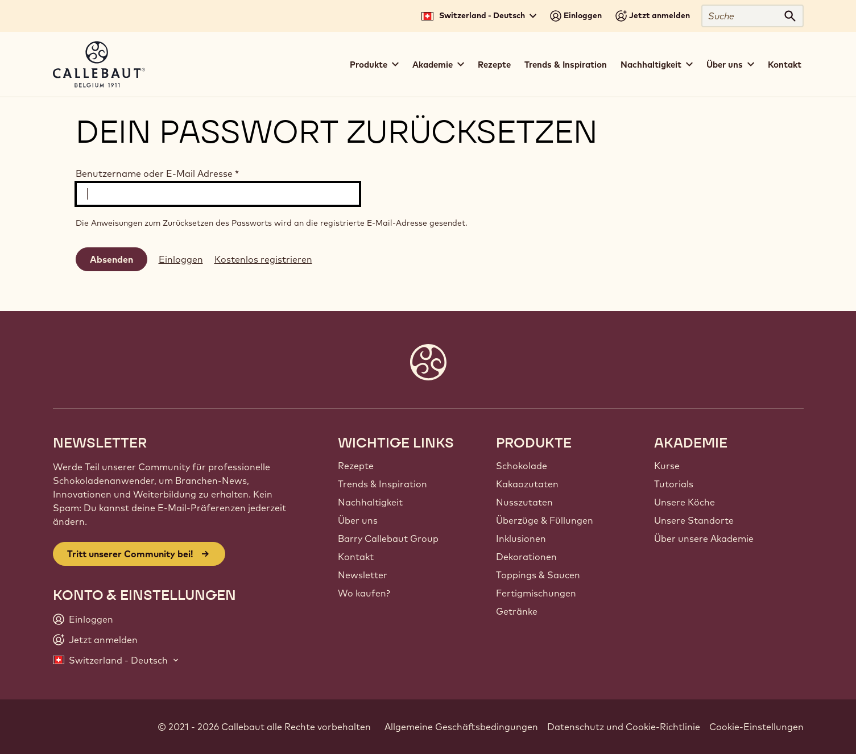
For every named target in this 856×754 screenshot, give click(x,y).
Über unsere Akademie (704, 538)
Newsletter (362, 575)
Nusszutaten (524, 502)
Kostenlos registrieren (263, 259)
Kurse (667, 465)
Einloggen (181, 259)
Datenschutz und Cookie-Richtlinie (623, 726)
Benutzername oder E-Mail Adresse (157, 173)
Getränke (516, 611)
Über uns (358, 520)
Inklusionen (521, 538)
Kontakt (784, 64)
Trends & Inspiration (565, 64)
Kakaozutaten (527, 484)
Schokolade (521, 465)
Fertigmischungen (536, 593)
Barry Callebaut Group (388, 538)
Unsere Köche (684, 502)
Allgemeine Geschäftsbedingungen (461, 726)
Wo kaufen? (364, 593)
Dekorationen (526, 556)
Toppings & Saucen (538, 575)
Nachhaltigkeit (370, 502)
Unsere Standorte (694, 520)
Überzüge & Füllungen (544, 520)
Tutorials (673, 484)
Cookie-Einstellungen (756, 726)
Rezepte (494, 64)
